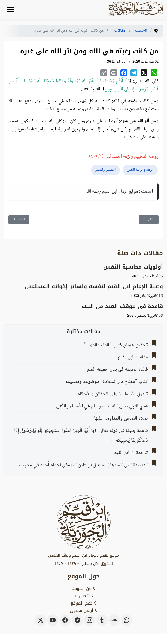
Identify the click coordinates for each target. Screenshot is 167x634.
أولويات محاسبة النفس (133, 267)
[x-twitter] (40, 620)
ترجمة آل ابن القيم (131, 453)
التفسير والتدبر (105, 170)
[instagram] (89, 620)
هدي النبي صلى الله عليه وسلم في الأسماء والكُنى (102, 406)
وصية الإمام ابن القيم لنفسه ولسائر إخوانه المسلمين (94, 286)
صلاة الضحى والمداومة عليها (121, 418)
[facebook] (65, 620)
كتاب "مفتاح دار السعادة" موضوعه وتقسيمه (106, 381)
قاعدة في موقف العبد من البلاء (122, 306)
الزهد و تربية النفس (140, 170)
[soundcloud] (114, 620)
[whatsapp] (126, 620)
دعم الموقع (83, 603)
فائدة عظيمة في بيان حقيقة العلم (117, 369)
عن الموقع (83, 588)
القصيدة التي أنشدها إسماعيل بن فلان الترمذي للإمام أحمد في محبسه (83, 465)
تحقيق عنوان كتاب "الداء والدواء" (116, 345)
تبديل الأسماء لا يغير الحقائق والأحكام (112, 394)
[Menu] (10, 9)
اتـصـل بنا (83, 595)
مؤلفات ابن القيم (133, 357)
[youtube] (53, 620)
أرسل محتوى (83, 610)
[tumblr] (102, 620)
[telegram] (77, 620)
